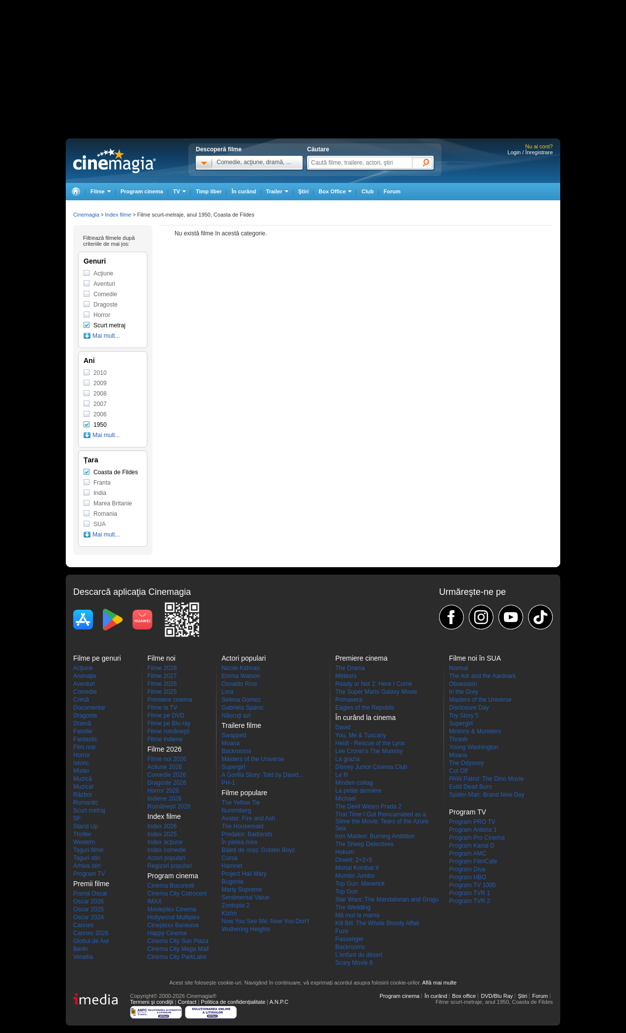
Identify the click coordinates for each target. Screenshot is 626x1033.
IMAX (154, 901)
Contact (187, 1002)
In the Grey (463, 691)
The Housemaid (243, 826)
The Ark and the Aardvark (482, 676)
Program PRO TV (472, 821)
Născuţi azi (236, 715)
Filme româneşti (168, 731)
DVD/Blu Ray (497, 996)
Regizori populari (169, 865)
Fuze (342, 931)
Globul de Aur (91, 941)
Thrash (458, 739)
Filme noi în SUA (475, 658)
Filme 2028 (162, 668)
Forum (392, 191)
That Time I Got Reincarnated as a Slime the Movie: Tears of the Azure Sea (382, 821)
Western (84, 842)
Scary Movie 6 (354, 962)
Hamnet (232, 865)
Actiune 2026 (164, 767)
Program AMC (467, 853)
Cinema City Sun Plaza (177, 941)
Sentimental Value (245, 897)
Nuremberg (236, 810)
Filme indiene (164, 739)
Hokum (344, 852)
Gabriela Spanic (243, 707)
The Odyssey (466, 763)
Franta (102, 482)
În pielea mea (239, 842)
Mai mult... (106, 335)
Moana (231, 743)
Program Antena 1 (473, 829)
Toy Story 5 (464, 715)
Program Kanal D (471, 845)
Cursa (229, 857)
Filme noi (161, 658)
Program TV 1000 (472, 885)
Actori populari (166, 857)
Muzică (82, 778)
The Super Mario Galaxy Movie (376, 691)
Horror (101, 315)
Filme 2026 (162, 683)
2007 (100, 404)
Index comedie (166, 850)
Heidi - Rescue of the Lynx (369, 743)
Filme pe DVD (165, 715)
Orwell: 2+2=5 (353, 859)
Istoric (81, 763)
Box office (464, 996)
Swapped (234, 735)
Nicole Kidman (241, 668)
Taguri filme (88, 850)
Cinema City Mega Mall (178, 948)
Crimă (81, 699)
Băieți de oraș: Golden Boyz (258, 850)
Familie (82, 731)
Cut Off (458, 770)
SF (77, 818)
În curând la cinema (365, 717)
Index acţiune (164, 842)
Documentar (89, 707)
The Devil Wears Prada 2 (368, 806)
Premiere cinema (169, 699)
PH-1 (228, 782)
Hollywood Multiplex (173, 917)
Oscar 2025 (88, 909)
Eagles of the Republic (365, 707)
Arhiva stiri (87, 865)
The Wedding (352, 907)
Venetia (83, 956)
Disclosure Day (469, 707)
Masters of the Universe (253, 759)
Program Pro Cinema (477, 837)
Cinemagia (86, 215)
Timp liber (209, 191)
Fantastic (85, 739)
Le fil (341, 774)
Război (82, 794)
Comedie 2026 (166, 774)
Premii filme (91, 884)
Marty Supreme (242, 889)
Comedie (105, 294)
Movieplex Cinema (171, 909)
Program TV (89, 873)
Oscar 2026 (88, 901)
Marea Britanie (112, 503)
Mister (81, 770)
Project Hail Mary (244, 873)
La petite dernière (358, 790)
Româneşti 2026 (168, 806)
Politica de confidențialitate (233, 1002)
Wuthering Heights (246, 929)
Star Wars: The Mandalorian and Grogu (387, 899)
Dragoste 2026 (166, 782)
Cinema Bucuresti (170, 885)
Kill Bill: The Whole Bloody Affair (377, 923)
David (343, 727)
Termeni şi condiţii (151, 1002)
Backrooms (236, 751)
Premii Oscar (90, 893)
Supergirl (233, 767)
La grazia (347, 759)
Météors (346, 676)
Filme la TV (162, 707)
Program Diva (467, 869)
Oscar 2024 (88, 917)
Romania (105, 513)
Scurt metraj (109, 325)
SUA (99, 524)
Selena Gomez (241, 699)
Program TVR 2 (469, 901)
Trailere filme (241, 725)
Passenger (349, 939)
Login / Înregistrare (530, 152)
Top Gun (346, 891)
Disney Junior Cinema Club (371, 767)
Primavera (348, 699)
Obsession (463, 683)
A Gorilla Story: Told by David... (262, 774)
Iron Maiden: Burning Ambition (375, 836)
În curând (243, 191)
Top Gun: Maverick (360, 883)
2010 (100, 372)
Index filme (118, 215)
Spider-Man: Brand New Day (487, 794)
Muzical (83, 786)
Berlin (81, 948)
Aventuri (104, 283)
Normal (458, 668)
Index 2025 (162, 834)
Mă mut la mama (357, 915)
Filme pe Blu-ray (168, 723)
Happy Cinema (166, 933)
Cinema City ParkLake (176, 956)
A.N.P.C (278, 1002)
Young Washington (473, 747)
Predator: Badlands (247, 834)
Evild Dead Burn (470, 786)
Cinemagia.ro (114, 160)
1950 (100, 424)
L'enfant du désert (359, 954)
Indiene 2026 (164, 798)
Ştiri (303, 191)
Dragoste (105, 304)
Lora (227, 691)
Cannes (83, 925)
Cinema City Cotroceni (177, 893)
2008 (100, 393)
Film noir (84, 747)
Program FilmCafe (473, 861)
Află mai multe (439, 983)
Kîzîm (229, 913)
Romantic (85, 802)
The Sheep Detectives (364, 844)
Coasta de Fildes (115, 472)
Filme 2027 (162, 676)
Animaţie (84, 676)
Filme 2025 (162, 691)
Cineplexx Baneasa (172, 925)
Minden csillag (354, 782)
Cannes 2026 (90, 933)
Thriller (82, 834)
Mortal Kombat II (357, 867)
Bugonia (232, 881)
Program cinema (142, 191)
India (99, 493)
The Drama (350, 668)
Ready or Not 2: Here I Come (373, 683)
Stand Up (85, 826)
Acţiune (103, 273)
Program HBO (467, 877)
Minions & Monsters (475, 731)
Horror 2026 (163, 790)
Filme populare (245, 793)
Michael (345, 798)
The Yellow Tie (241, 802)
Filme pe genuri (97, 658)
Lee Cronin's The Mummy (369, 751)
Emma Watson (241, 676)
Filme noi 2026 (166, 759)
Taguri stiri (86, 857)
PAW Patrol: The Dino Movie (486, 778)
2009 (100, 383)
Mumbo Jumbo (354, 875)
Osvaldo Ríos (239, 683)
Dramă (82, 723)
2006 (100, 414)
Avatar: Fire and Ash (248, 818)
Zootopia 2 (236, 905)
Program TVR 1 (469, 893)
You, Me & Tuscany (360, 735)
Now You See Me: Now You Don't (265, 921)
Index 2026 (162, 826)
